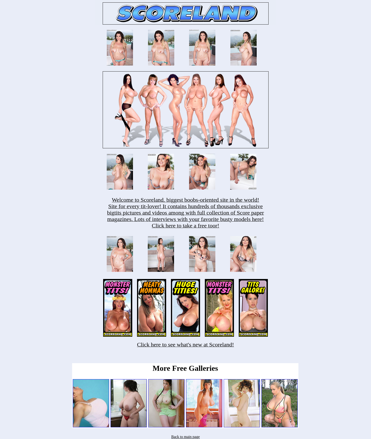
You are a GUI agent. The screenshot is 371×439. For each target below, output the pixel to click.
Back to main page (185, 437)
